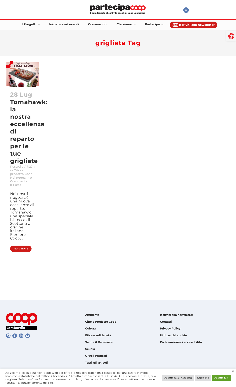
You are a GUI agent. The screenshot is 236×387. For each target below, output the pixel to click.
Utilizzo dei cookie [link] (173, 335)
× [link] (233, 371)
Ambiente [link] (92, 315)
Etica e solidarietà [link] (98, 335)
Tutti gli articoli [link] (96, 362)
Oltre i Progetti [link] (96, 356)
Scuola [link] (90, 349)
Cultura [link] (90, 328)
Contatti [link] (166, 321)
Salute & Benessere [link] (98, 342)
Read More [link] (21, 279)
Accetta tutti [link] (221, 377)
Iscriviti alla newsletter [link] (176, 315)
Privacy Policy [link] (170, 328)
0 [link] (17, 200)
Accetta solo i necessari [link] (178, 377)
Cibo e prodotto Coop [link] (18, 181)
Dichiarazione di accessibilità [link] (181, 342)
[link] (231, 36)
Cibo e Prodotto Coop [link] (100, 321)
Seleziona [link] (203, 377)
